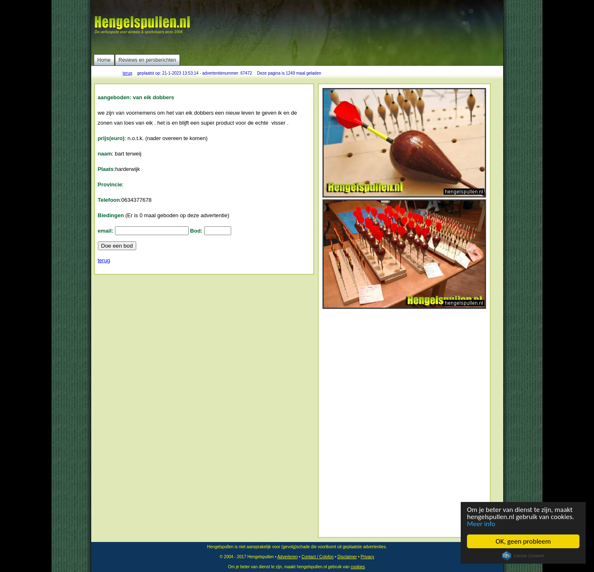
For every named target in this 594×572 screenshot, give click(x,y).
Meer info (481, 523)
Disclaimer (347, 556)
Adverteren (287, 556)
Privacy (367, 556)
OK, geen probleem (523, 541)
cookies (358, 566)
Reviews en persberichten (147, 60)
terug (127, 73)
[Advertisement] (350, 27)
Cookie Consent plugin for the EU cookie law (523, 555)
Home (104, 60)
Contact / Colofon (318, 556)
